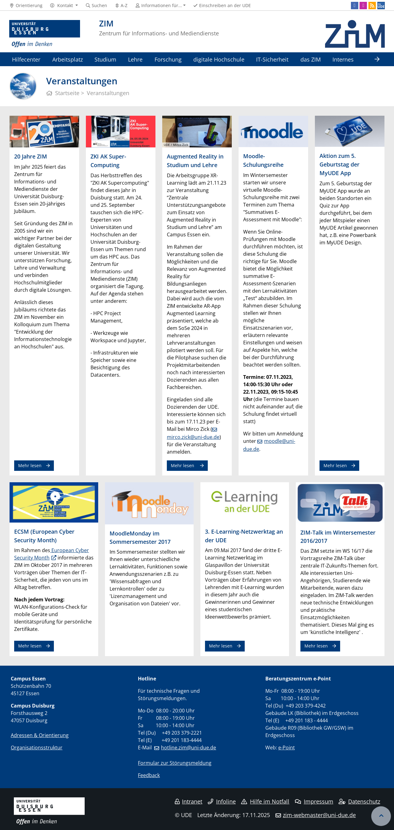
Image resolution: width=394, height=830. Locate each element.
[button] (64, 5)
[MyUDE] (381, 5)
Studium (105, 59)
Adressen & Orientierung (40, 735)
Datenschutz (359, 801)
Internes (343, 59)
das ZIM (310, 59)
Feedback (149, 775)
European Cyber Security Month (51, 554)
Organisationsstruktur (36, 747)
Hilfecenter (26, 59)
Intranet (189, 801)
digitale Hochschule (218, 59)
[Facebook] (354, 5)
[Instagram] (363, 5)
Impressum (314, 801)
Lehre (135, 59)
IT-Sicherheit (272, 59)
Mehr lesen (30, 465)
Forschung (168, 59)
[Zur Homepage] (44, 34)
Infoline (222, 801)
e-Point (286, 747)
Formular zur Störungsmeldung (174, 763)
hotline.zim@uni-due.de (188, 747)
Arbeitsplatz (67, 59)
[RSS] (372, 5)
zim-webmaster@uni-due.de (319, 815)
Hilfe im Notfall (265, 801)
